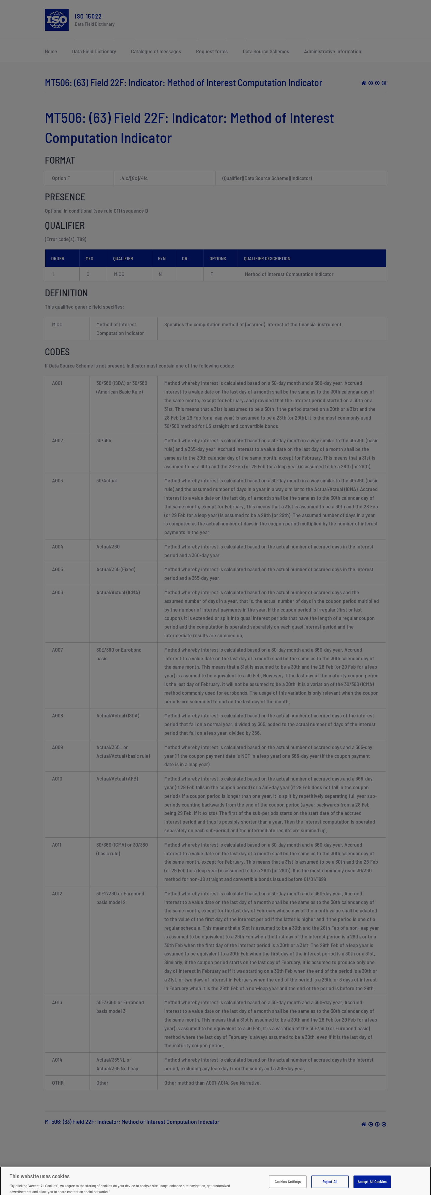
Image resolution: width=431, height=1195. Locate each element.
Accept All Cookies (372, 1184)
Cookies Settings (288, 1184)
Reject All (330, 1184)
